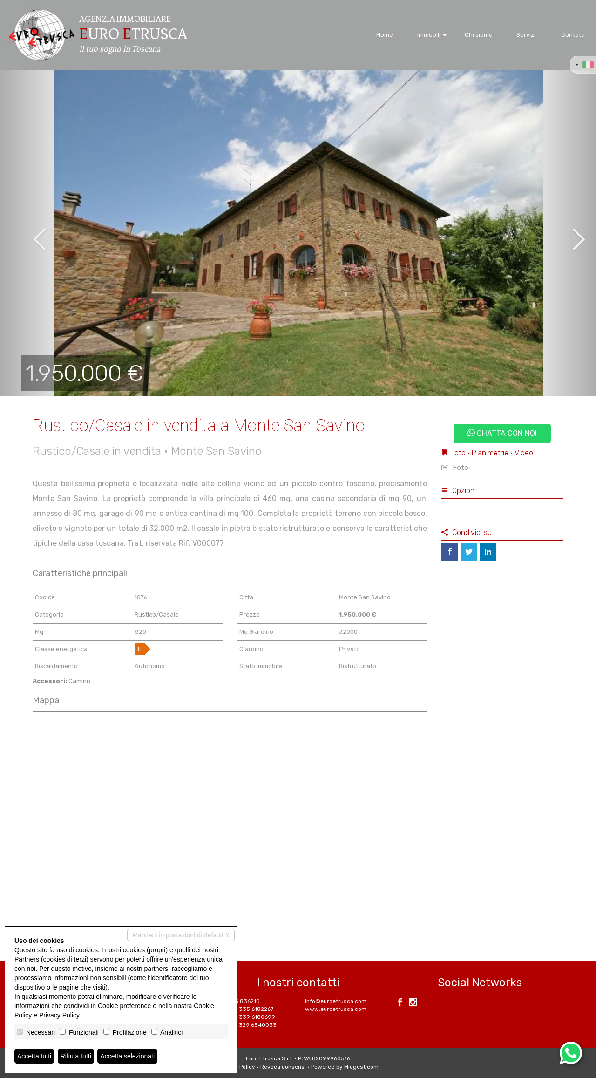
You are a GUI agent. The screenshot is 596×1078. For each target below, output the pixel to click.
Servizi (525, 34)
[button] (30, 233)
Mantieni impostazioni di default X (181, 935)
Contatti (573, 34)
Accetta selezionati (127, 1056)
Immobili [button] (432, 34)
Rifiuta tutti (76, 1056)
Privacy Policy (59, 1015)
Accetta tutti (34, 1056)
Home (384, 34)
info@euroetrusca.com (335, 1001)
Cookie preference (124, 1006)
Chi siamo (479, 34)
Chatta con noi (502, 433)
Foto (454, 467)
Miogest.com (361, 1067)
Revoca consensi (283, 1067)
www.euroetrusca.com (335, 1009)
